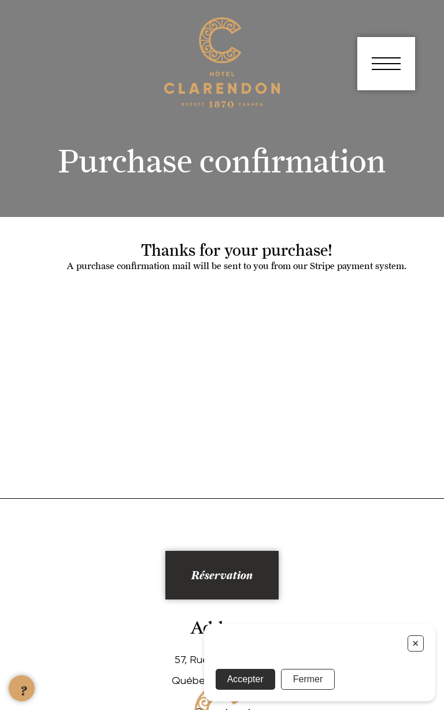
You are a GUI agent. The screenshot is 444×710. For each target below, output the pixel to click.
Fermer (308, 679)
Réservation (222, 575)
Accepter (245, 679)
